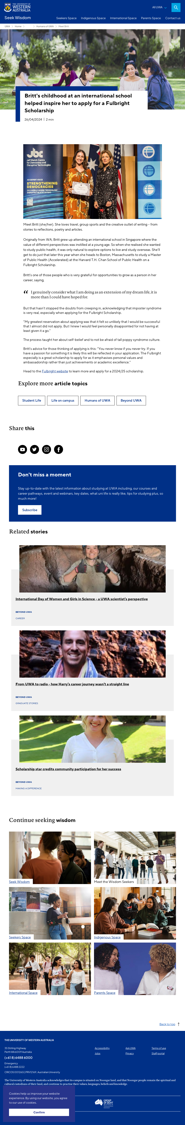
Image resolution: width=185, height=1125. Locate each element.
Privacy (130, 1053)
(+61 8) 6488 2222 (15, 1066)
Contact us (172, 18)
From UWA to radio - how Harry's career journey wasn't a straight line (72, 684)
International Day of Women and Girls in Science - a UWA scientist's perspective (82, 599)
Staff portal (158, 1053)
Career (20, 618)
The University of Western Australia (29, 1040)
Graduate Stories (27, 703)
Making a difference (29, 788)
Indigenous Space (93, 18)
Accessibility (102, 1048)
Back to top (167, 1024)
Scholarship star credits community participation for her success (68, 769)
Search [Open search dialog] (175, 7)
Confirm (39, 1112)
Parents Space (151, 18)
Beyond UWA (24, 612)
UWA (7, 26)
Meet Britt (64, 26)
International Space (123, 18)
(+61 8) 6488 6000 (18, 1057)
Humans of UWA (45, 26)
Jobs (97, 1053)
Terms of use (159, 1048)
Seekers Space (66, 18)
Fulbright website (55, 371)
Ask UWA (130, 1048)
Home (18, 26)
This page (10, 1118)
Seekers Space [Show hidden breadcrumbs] (29, 26)
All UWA (157, 7)
